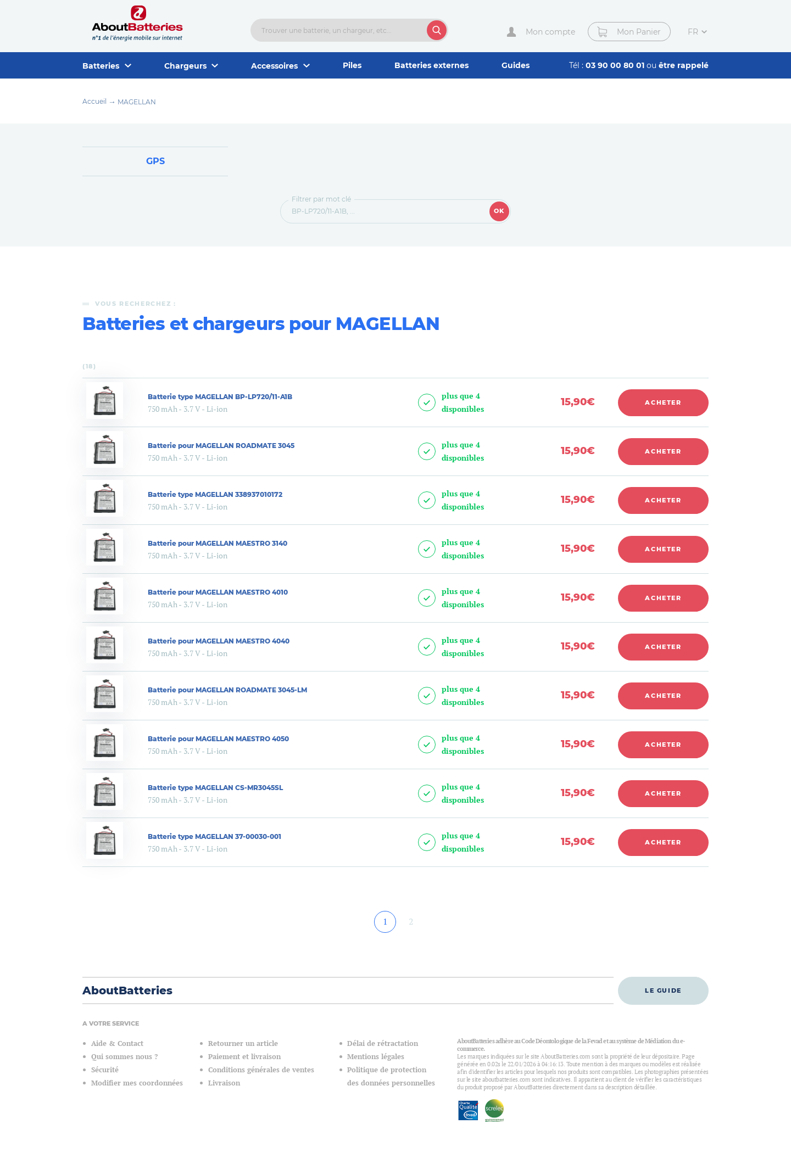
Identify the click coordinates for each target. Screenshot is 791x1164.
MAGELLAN (137, 102)
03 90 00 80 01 (616, 65)
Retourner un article (243, 1043)
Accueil (94, 101)
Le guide (663, 990)
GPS (155, 161)
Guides (516, 65)
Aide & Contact (117, 1043)
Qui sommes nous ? (124, 1056)
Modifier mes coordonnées (137, 1083)
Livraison (224, 1083)
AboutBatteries (127, 990)
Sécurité (105, 1070)
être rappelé (684, 65)
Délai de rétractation (382, 1043)
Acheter (663, 402)
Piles (352, 65)
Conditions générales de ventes (261, 1070)
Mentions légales (375, 1056)
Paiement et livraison (244, 1056)
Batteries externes (431, 65)
